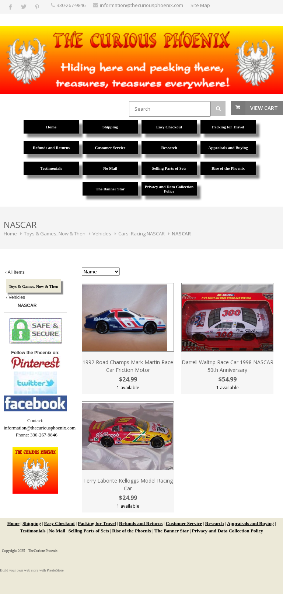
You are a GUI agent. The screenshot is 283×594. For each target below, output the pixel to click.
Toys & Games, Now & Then (54, 233)
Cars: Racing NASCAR (141, 233)
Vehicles (101, 233)
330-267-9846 (71, 5)
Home (10, 233)
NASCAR (181, 233)
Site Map (200, 5)
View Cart (264, 107)
